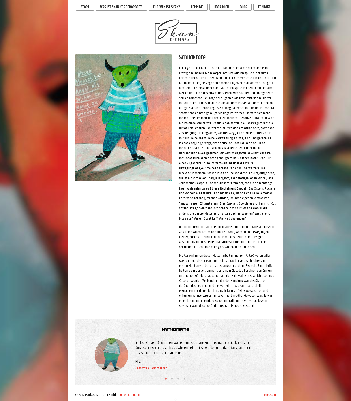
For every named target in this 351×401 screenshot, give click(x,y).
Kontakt (264, 7)
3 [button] (179, 378)
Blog (243, 7)
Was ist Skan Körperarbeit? (121, 7)
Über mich (221, 7)
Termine (197, 7)
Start (85, 7)
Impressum (268, 395)
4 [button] (185, 378)
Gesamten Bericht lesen (151, 368)
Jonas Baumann (129, 395)
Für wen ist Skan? (166, 7)
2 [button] (173, 378)
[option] (123, 117)
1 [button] (166, 378)
